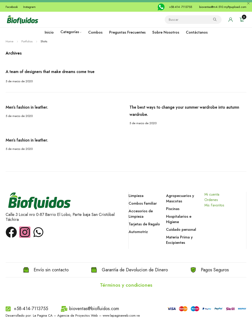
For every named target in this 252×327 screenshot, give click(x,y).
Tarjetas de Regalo (144, 224)
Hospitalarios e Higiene (178, 219)
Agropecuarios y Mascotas (180, 198)
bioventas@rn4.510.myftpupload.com (222, 7)
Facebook (12, 7)
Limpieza (136, 195)
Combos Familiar (143, 203)
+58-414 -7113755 (180, 7)
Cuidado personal (181, 229)
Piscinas (172, 208)
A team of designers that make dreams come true (50, 72)
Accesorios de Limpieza (141, 213)
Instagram (29, 7)
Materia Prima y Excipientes (179, 239)
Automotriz (138, 231)
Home (9, 41)
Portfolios (26, 41)
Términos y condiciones (126, 285)
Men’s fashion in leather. (26, 107)
